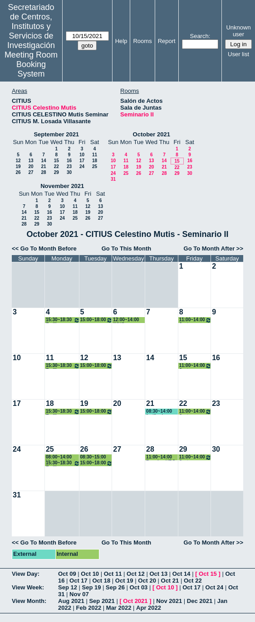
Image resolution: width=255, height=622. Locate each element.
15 (56, 160)
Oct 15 (208, 573)
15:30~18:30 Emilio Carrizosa (63, 320)
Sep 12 (67, 587)
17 (81, 160)
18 (94, 160)
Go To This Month (127, 248)
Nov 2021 (169, 601)
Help (121, 41)
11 (94, 154)
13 (30, 160)
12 (17, 160)
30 (69, 172)
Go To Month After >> (213, 248)
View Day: (25, 573)
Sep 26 (115, 587)
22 (56, 166)
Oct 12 (136, 573)
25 (94, 166)
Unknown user (238, 31)
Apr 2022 (148, 607)
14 (43, 160)
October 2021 (151, 134)
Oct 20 (147, 580)
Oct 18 (101, 580)
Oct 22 (193, 580)
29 (56, 172)
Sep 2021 (101, 601)
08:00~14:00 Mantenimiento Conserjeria (62, 457)
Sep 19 (91, 587)
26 (17, 172)
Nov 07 (79, 594)
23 (69, 166)
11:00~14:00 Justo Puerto (195, 320)
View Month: (29, 601)
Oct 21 (170, 580)
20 (30, 166)
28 (43, 172)
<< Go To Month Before (44, 248)
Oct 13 (158, 573)
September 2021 (56, 134)
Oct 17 (78, 580)
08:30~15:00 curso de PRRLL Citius (94, 457)
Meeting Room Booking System (31, 64)
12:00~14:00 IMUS (126, 320)
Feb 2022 (89, 607)
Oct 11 (113, 573)
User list (238, 54)
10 (81, 154)
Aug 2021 (71, 601)
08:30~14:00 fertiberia (159, 412)
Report (167, 41)
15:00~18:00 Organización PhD (96, 320)
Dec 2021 (199, 601)
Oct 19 (124, 580)
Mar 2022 (119, 607)
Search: (200, 36)
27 (30, 172)
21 (43, 166)
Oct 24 (215, 587)
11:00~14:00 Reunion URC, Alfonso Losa (161, 457)
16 (69, 160)
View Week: (28, 587)
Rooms (142, 41)
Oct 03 (139, 587)
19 (17, 166)
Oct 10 (90, 573)
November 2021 (62, 186)
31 (113, 179)
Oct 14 (181, 573)
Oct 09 (67, 573)
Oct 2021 (135, 601)
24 (81, 166)
